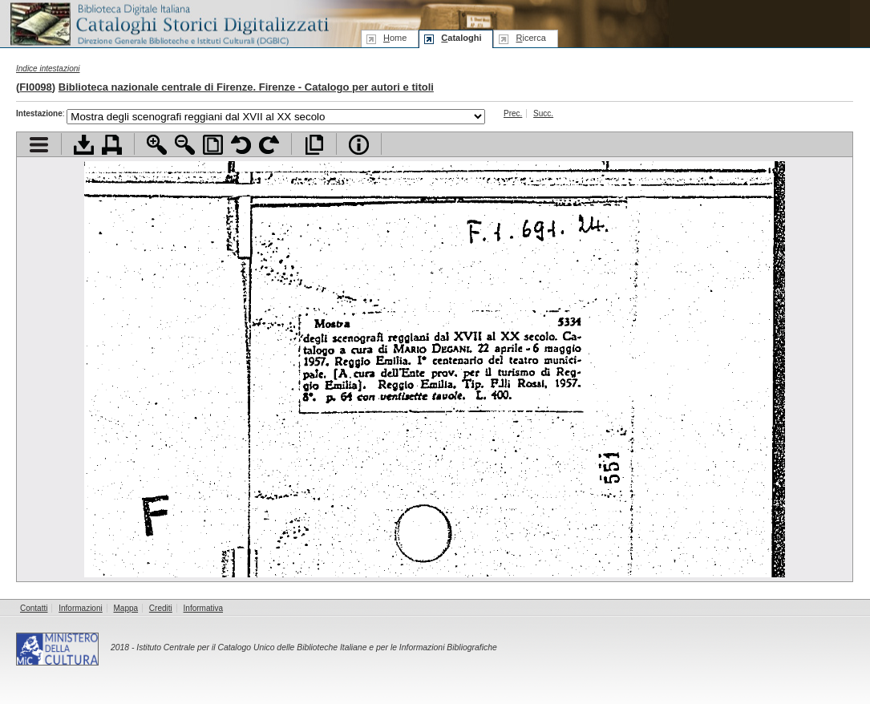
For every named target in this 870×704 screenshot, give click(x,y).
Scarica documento (84, 145)
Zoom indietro (185, 145)
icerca (530, 37)
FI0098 (35, 87)
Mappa (126, 608)
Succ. (543, 113)
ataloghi (461, 37)
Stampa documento (112, 145)
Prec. (513, 113)
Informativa (203, 608)
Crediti (160, 608)
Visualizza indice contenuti (39, 145)
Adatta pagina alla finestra (213, 145)
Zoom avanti (157, 145)
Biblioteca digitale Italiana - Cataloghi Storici (168, 23)
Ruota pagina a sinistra (241, 145)
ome (395, 37)
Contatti (33, 608)
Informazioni (80, 608)
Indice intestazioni (48, 68)
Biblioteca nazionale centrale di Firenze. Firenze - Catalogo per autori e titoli (246, 87)
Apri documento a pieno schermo (314, 145)
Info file (359, 145)
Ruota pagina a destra (269, 145)
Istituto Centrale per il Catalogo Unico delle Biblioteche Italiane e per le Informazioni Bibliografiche (316, 647)
